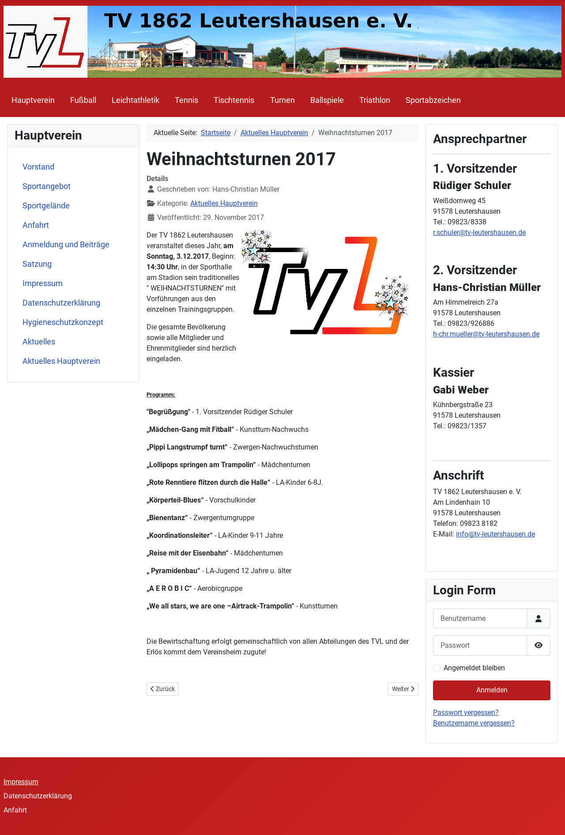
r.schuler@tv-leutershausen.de (479, 232)
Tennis (186, 100)
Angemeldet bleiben (474, 668)
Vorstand (38, 166)
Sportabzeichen (433, 100)
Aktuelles (39, 341)
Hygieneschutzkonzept (63, 322)
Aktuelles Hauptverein (61, 361)
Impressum (43, 283)
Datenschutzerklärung (61, 302)
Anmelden (492, 690)
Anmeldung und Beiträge (66, 244)
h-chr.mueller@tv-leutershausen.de (486, 334)
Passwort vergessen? (466, 712)
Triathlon (374, 100)
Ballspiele (327, 100)
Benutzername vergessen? (474, 723)
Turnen (282, 100)
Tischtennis (234, 100)
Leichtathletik (135, 100)
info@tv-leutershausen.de (495, 534)
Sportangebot (47, 186)
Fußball (83, 100)
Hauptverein (33, 100)
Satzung (37, 264)
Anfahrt (36, 225)
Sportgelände (46, 205)
